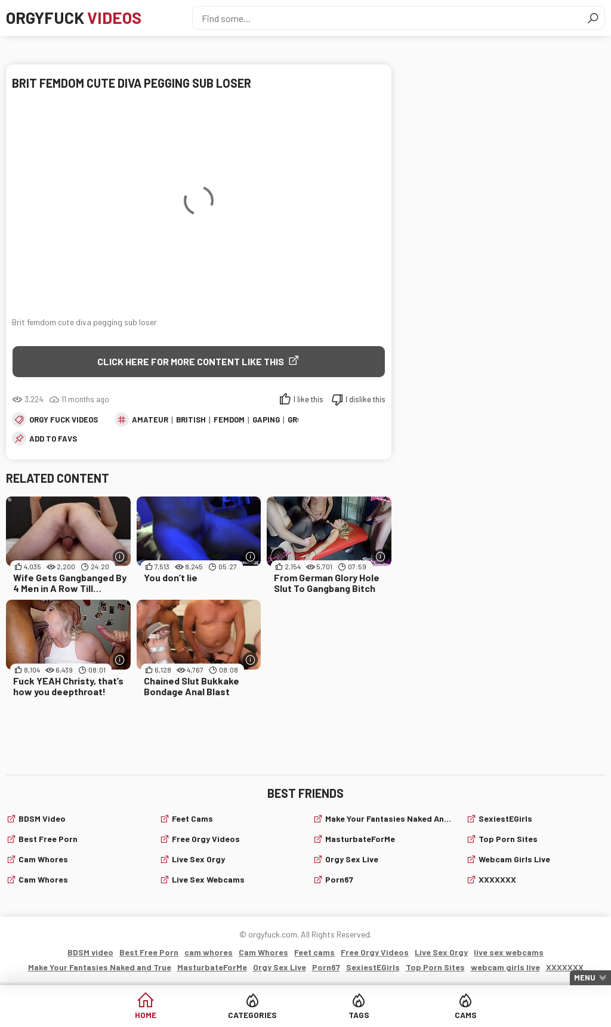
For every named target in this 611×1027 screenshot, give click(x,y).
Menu (584, 977)
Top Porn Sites (508, 839)
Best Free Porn (48, 839)
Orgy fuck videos (63, 419)
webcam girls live (514, 859)
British (191, 419)
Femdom (229, 419)
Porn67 (339, 879)
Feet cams (192, 818)
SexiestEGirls (505, 818)
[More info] (120, 556)
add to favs (53, 438)
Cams (442, 1015)
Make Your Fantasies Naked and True (388, 818)
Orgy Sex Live (351, 859)
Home (169, 1015)
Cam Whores (43, 879)
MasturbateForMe (360, 839)
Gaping (266, 419)
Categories (260, 1015)
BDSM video (42, 818)
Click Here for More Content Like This (190, 361)
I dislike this (365, 399)
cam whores (43, 859)
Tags (351, 1015)
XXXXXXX (497, 879)
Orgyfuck (76, 18)
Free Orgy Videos (206, 839)
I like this (308, 399)
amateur (150, 419)
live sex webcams (208, 879)
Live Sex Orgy (198, 859)
